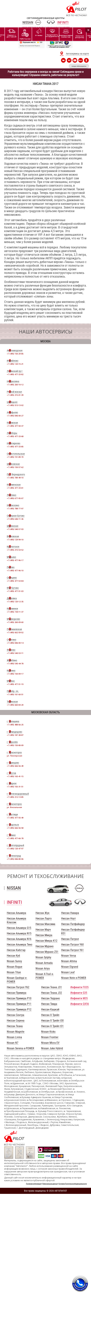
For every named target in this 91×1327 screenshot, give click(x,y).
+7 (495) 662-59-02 (15, 632)
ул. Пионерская (14, 755)
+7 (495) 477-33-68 (15, 436)
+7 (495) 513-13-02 (15, 405)
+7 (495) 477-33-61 (15, 488)
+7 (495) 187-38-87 (15, 735)
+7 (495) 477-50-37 (15, 426)
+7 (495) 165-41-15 (15, 776)
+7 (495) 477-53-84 (15, 581)
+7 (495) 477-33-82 (15, 374)
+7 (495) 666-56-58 (15, 828)
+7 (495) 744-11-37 (15, 611)
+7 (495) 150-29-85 (15, 353)
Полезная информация (33, 1184)
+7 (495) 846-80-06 (15, 859)
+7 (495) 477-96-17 (15, 560)
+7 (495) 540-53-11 (15, 653)
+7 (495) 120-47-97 (15, 848)
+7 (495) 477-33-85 (15, 446)
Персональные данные (50, 1184)
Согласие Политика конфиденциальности (73, 1184)
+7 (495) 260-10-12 (15, 384)
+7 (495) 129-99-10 (15, 539)
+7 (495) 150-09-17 (15, 673)
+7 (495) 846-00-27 (15, 415)
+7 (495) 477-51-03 (15, 591)
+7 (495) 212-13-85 (15, 797)
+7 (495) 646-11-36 (15, 519)
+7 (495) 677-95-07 (15, 498)
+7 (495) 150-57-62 (15, 467)
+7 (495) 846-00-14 (15, 643)
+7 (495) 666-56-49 (15, 766)
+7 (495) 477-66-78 (15, 838)
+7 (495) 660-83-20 (15, 705)
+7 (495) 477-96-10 (15, 570)
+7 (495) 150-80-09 (15, 745)
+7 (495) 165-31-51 (15, 786)
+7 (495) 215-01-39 (15, 395)
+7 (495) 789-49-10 (15, 477)
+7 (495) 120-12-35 (15, 601)
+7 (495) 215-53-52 (15, 550)
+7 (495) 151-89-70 (15, 457)
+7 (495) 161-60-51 (15, 694)
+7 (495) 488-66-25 (15, 724)
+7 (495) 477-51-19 (15, 684)
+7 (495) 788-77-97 (15, 508)
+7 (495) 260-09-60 (15, 622)
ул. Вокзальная (14, 807)
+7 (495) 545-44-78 (15, 663)
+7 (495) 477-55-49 (15, 817)
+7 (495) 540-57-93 (15, 529)
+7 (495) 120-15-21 (15, 364)
